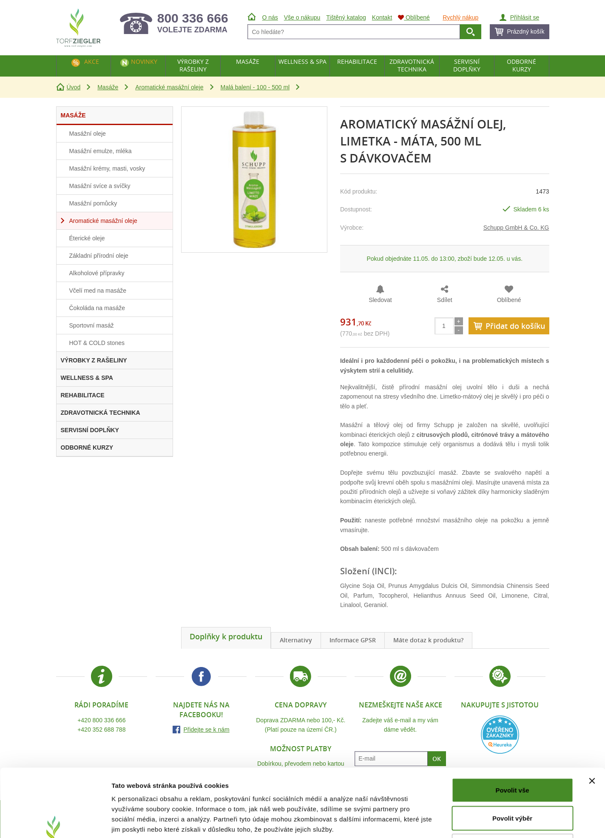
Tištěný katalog (346, 17)
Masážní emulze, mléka (100, 151)
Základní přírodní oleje (98, 255)
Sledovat (380, 299)
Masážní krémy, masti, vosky (107, 168)
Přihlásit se (524, 17)
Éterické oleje (87, 238)
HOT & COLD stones (97, 342)
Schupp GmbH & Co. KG (516, 227)
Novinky (144, 61)
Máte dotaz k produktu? (428, 640)
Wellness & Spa (302, 61)
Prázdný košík (526, 31)
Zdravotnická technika (411, 65)
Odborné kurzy (521, 65)
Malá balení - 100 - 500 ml (255, 87)
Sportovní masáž (91, 325)
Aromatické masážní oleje (169, 87)
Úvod (74, 87)
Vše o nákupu (302, 17)
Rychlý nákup (460, 17)
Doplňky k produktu (226, 636)
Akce (91, 61)
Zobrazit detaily (449, 821)
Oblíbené (509, 299)
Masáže (107, 87)
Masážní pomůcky (93, 203)
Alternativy (296, 640)
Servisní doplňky (466, 65)
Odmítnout (512, 782)
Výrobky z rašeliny (193, 65)
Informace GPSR (352, 640)
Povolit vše (512, 726)
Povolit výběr (512, 754)
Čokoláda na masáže (97, 308)
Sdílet (444, 299)
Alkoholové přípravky (97, 273)
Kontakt (382, 17)
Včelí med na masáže (98, 290)
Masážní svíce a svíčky (100, 185)
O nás (270, 17)
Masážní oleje (87, 133)
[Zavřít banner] (592, 717)
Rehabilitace (357, 61)
